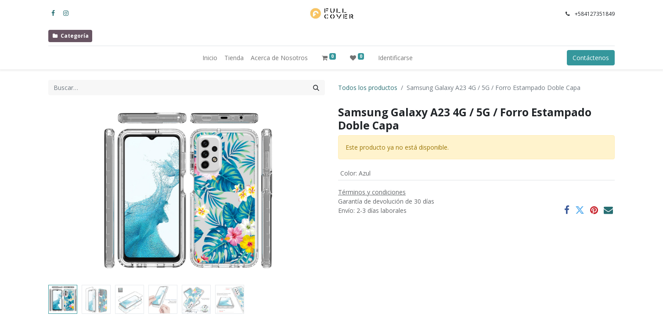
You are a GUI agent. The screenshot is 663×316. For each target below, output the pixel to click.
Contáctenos (591, 58)
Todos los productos (367, 87)
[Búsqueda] (316, 87)
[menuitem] (210, 58)
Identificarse (395, 58)
